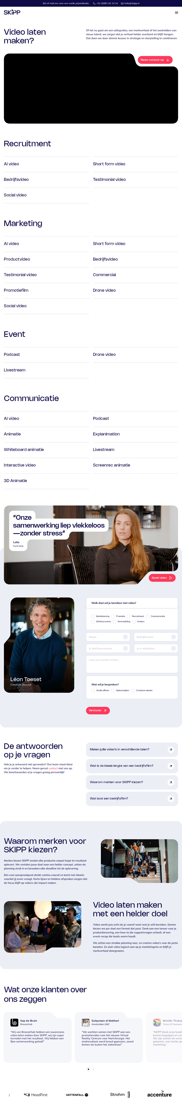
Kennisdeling (124, 621)
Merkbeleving (102, 616)
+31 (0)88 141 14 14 (107, 3)
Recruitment (138, 616)
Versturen (95, 710)
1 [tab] (88, 1069)
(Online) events (103, 621)
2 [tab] (94, 1069)
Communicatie (158, 616)
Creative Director (20, 684)
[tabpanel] (37, 1037)
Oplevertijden (122, 690)
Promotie (120, 616)
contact (53, 768)
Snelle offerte (102, 690)
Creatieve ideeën (144, 690)
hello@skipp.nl (131, 3)
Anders (140, 621)
